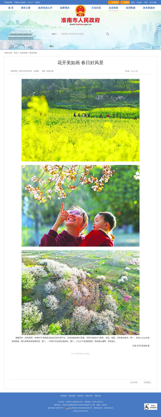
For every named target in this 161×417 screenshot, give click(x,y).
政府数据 (130, 7)
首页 (16, 53)
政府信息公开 (45, 7)
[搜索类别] (54, 34)
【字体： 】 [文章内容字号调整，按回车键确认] (131, 71)
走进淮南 (113, 7)
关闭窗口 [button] (147, 382)
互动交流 (96, 7)
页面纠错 (97, 396)
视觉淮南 (33, 53)
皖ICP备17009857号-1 (56, 408)
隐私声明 (89, 396)
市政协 (37, 2)
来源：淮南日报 (47, 71)
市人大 (30, 2)
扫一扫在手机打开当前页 (80, 364)
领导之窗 (25, 7)
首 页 (11, 7)
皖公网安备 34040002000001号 (79, 408)
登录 (146, 2)
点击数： (37, 71)
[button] (113, 2)
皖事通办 (65, 7)
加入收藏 (153, 2)
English (139, 2)
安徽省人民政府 (20, 2)
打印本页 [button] (134, 382)
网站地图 (72, 396)
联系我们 (80, 396)
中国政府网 (8, 2)
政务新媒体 (149, 7)
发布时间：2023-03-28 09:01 (21, 71)
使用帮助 (63, 396)
